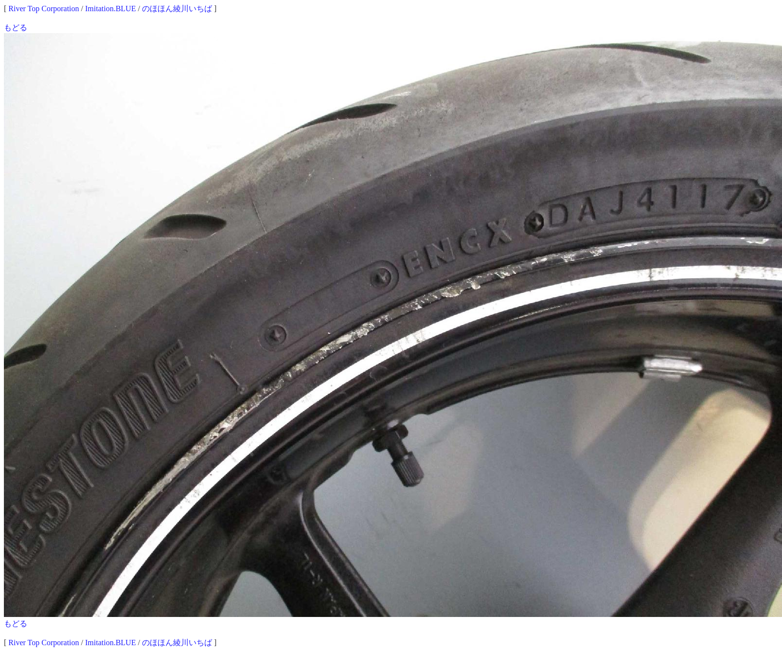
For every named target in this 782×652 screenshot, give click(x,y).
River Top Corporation (43, 8)
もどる (15, 27)
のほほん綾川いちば (177, 8)
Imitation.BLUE (110, 8)
